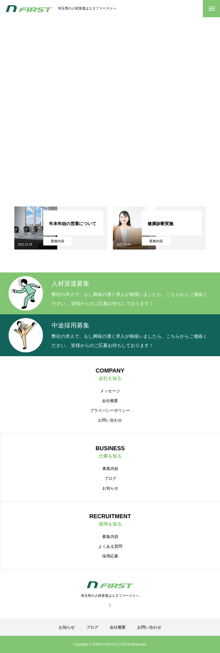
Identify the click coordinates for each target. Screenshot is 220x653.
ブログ (110, 478)
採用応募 (110, 556)
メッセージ (110, 391)
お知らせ (110, 488)
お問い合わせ (110, 420)
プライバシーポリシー (110, 410)
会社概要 (110, 401)
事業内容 (110, 469)
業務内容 (57, 241)
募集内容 (110, 537)
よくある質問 (110, 546)
